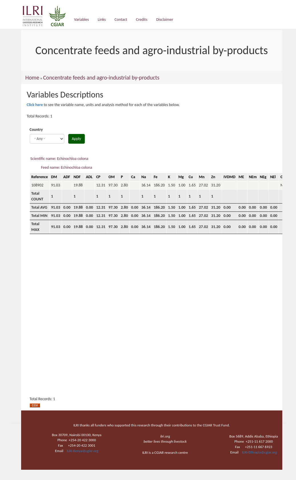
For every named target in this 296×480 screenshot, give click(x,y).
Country (36, 129)
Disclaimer (164, 19)
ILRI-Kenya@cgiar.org (82, 451)
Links (102, 19)
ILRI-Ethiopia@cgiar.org (259, 452)
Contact (120, 19)
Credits (141, 19)
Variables (81, 19)
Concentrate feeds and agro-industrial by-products (101, 77)
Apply (76, 138)
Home (32, 77)
